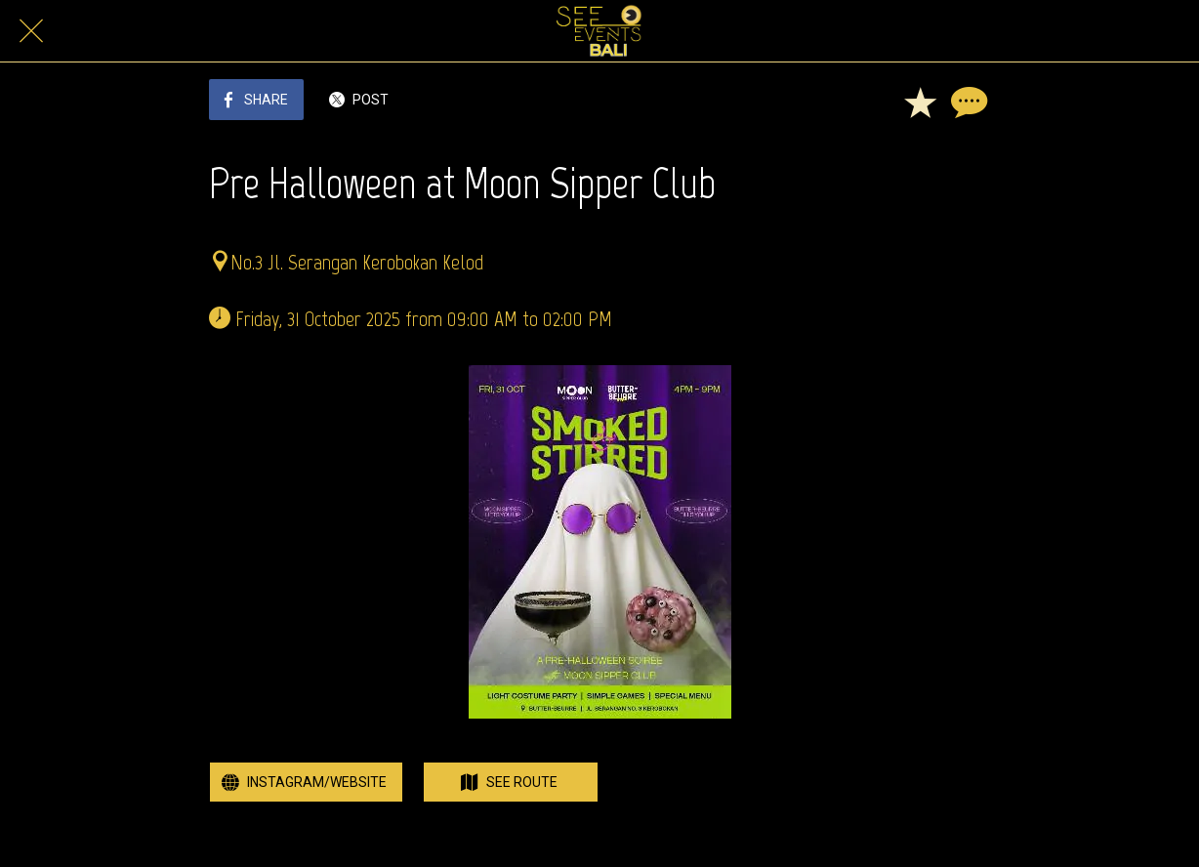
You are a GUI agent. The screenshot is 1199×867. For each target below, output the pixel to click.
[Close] (31, 31)
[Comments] (966, 101)
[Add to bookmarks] (919, 101)
